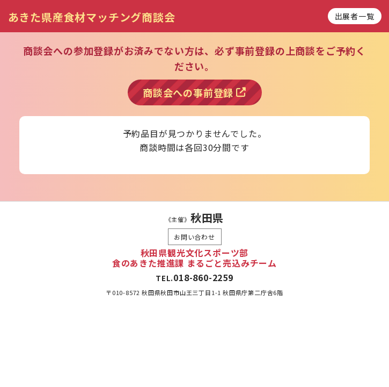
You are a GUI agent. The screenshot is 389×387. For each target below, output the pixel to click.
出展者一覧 (355, 16)
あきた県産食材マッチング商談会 (91, 17)
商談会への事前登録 (194, 92)
